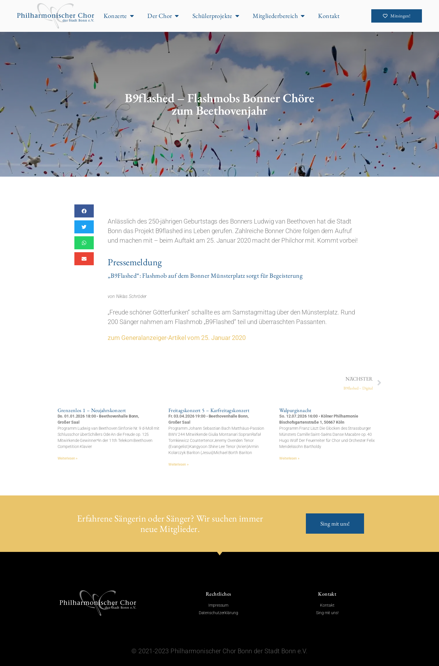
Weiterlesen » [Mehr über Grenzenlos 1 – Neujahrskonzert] (68, 458)
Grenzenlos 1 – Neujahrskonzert (92, 410)
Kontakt (328, 16)
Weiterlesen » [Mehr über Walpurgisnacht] (289, 458)
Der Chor (163, 16)
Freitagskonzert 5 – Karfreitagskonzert (208, 410)
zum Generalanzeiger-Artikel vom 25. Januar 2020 (176, 350)
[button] (84, 210)
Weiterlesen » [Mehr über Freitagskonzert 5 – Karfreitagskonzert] (178, 464)
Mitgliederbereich (279, 16)
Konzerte (119, 16)
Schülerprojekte (215, 16)
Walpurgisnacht (295, 410)
